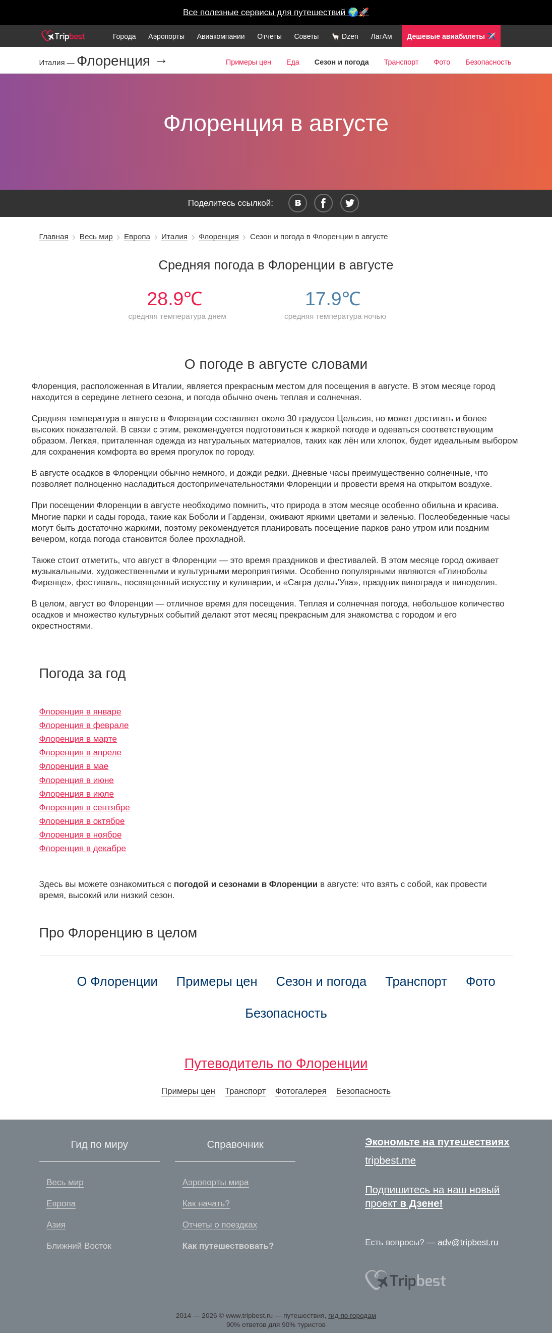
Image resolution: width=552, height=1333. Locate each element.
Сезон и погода (321, 981)
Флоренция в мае (74, 766)
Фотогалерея (301, 1091)
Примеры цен (248, 62)
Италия (174, 236)
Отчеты (269, 36)
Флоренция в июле (76, 794)
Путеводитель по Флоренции (276, 1063)
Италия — (58, 62)
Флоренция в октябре (82, 821)
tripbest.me (390, 1160)
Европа (137, 236)
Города (124, 36)
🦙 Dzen (344, 36)
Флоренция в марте (78, 739)
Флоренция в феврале (84, 725)
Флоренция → (122, 61)
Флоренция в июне (76, 780)
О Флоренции (117, 981)
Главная (54, 236)
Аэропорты (166, 36)
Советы (306, 36)
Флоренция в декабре (82, 848)
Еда (292, 62)
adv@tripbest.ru (468, 1242)
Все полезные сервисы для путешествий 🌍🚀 (276, 12)
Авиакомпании (221, 36)
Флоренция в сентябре (84, 807)
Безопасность (488, 62)
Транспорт (401, 62)
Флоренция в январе (80, 711)
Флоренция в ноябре (80, 835)
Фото (442, 62)
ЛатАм (381, 36)
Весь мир (96, 236)
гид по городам (352, 1315)
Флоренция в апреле (80, 752)
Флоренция (219, 236)
